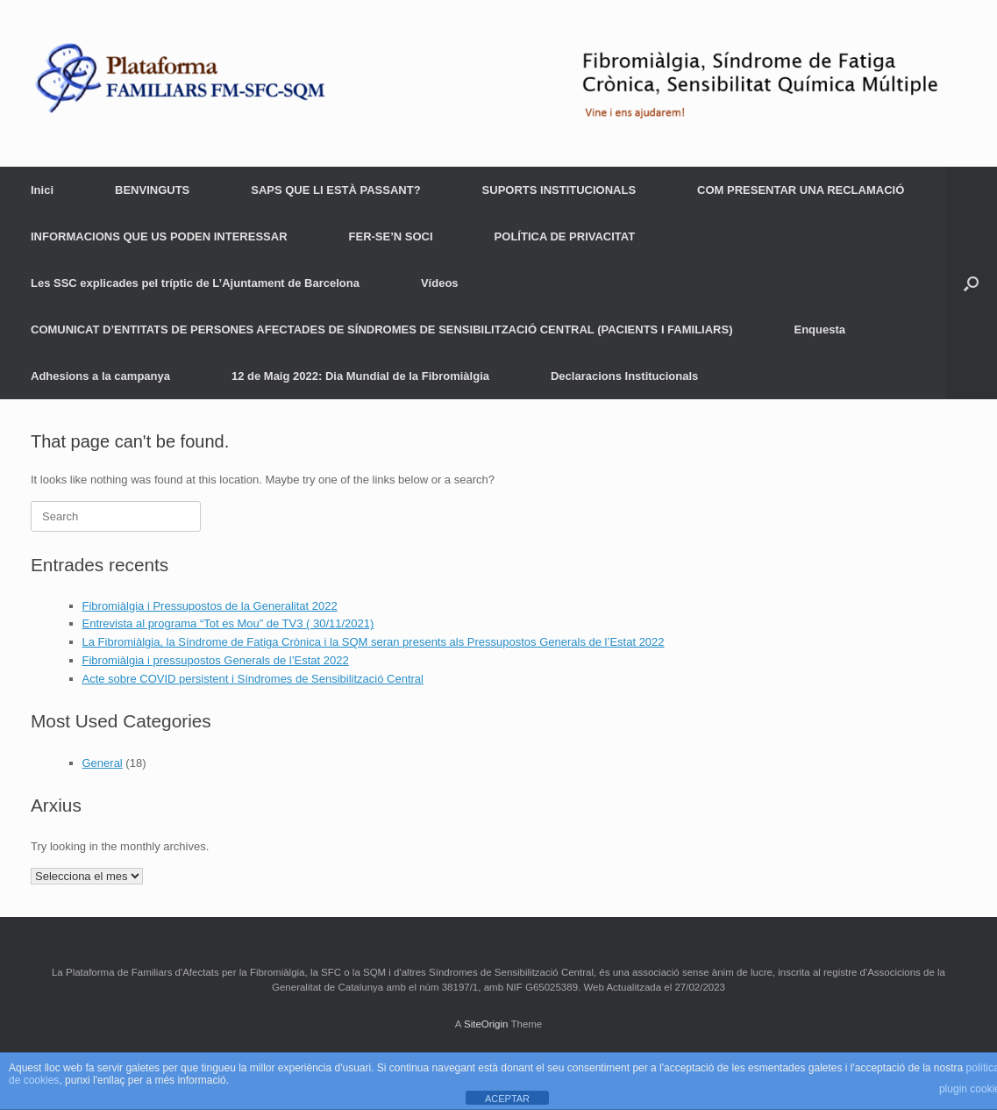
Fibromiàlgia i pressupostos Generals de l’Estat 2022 (215, 660)
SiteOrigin (486, 1024)
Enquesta (820, 329)
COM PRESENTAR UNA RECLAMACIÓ (800, 190)
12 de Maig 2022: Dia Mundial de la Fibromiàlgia (360, 376)
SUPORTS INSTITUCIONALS (559, 190)
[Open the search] (971, 283)
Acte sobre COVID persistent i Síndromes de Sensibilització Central (253, 678)
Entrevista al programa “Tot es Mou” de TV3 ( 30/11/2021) (228, 623)
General (102, 763)
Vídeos (440, 283)
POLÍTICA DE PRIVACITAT (565, 236)
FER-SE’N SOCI (391, 236)
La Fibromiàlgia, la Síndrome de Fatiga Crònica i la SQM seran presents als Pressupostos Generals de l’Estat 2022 (373, 641)
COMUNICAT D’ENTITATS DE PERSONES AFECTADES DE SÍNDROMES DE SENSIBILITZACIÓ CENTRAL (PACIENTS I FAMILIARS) (382, 329)
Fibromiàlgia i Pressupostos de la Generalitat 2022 (210, 605)
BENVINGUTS (152, 190)
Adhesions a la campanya (100, 376)
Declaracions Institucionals (624, 376)
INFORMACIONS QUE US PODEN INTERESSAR (159, 236)
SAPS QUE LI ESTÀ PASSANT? (335, 190)
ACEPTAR (507, 1098)
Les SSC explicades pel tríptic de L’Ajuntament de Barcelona (195, 283)
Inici (42, 190)
